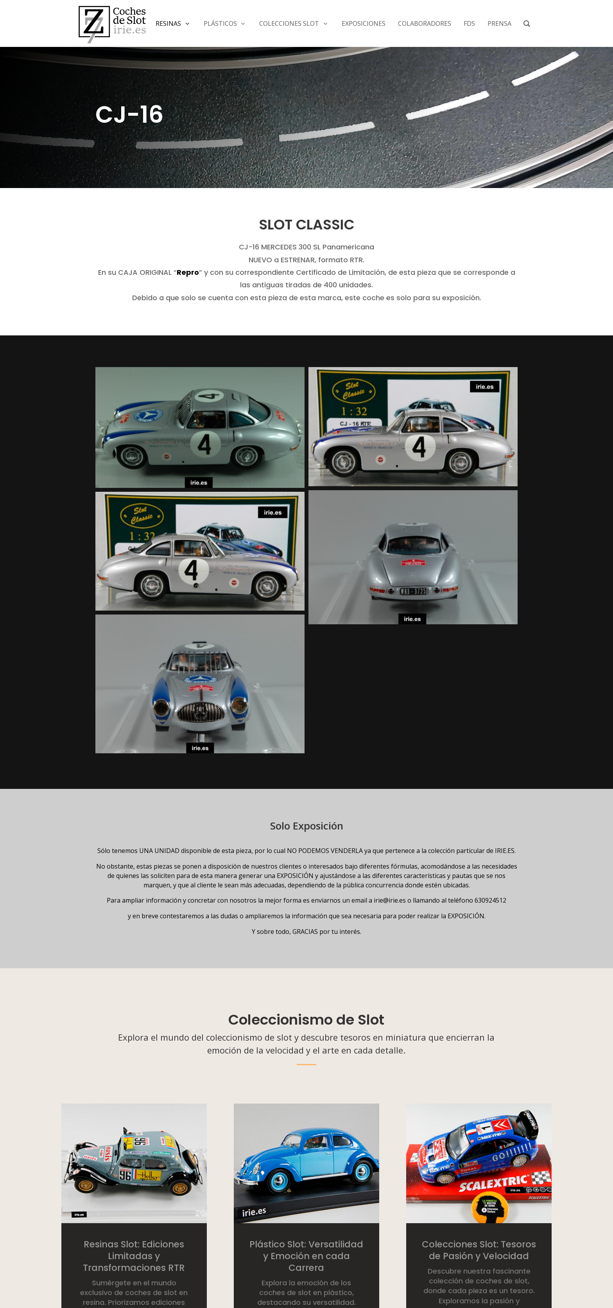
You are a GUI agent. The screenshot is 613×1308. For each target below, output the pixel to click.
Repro (188, 272)
